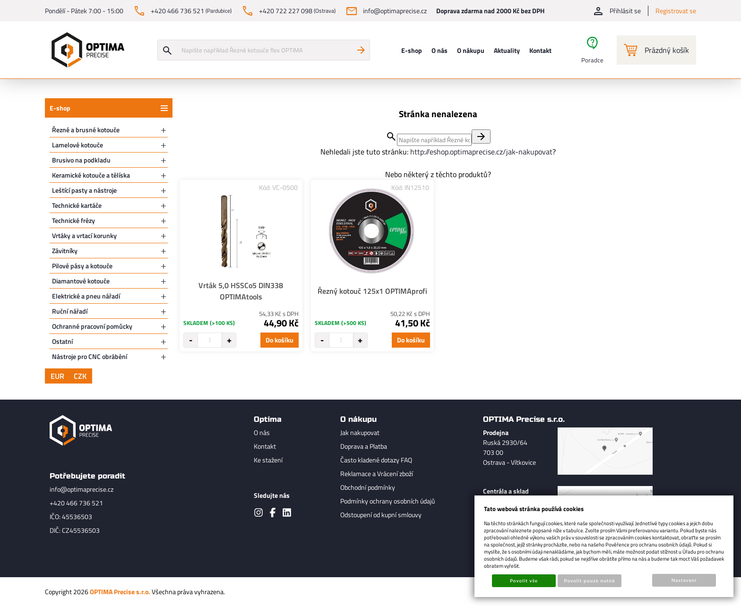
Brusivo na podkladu (81, 160)
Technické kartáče (77, 205)
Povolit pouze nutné (589, 580)
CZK (80, 376)
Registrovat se (675, 11)
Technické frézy (73, 220)
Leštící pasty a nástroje (84, 190)
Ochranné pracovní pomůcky (92, 326)
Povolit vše (524, 580)
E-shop (60, 108)
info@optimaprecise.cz (81, 489)
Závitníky (65, 251)
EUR (57, 376)
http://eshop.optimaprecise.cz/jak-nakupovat (481, 151)
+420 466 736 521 (76, 503)
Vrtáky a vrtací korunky (84, 235)
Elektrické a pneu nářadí (86, 296)
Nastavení (684, 580)
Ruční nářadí (69, 311)
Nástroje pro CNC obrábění (89, 356)
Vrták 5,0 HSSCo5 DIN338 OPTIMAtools (240, 291)
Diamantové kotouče (81, 281)
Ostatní (62, 341)
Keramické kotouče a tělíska (91, 175)
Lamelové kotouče (77, 145)
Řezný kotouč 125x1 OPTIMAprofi (372, 291)
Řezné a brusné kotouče (86, 130)
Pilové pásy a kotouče (82, 266)
